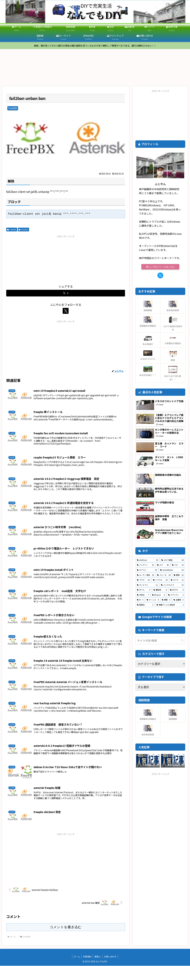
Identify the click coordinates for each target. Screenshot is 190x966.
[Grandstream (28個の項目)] (172, 570)
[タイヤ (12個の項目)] (177, 580)
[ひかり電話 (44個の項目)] (172, 560)
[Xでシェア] (65, 293)
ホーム (77, 956)
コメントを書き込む (65, 927)
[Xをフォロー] (66, 311)
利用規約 (87, 956)
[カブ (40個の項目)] (163, 565)
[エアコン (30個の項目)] (147, 570)
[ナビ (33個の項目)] (178, 565)
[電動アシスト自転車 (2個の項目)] (170, 605)
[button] (182, 640)
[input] (160, 640)
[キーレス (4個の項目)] (152, 600)
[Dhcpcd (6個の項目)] (158, 595)
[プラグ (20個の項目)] (143, 580)
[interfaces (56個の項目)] (147, 560)
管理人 (98, 956)
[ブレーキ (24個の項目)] (164, 575)
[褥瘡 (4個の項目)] (166, 600)
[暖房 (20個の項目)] (178, 575)
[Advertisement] (65, 259)
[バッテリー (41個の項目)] (145, 565)
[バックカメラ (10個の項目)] (172, 585)
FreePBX (11, 229)
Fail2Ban (23, 229)
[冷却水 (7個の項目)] (143, 595)
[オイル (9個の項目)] (144, 590)
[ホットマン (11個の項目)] (147, 585)
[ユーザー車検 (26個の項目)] (145, 575)
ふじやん (160, 184)
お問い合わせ (110, 956)
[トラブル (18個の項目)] (160, 580)
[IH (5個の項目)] (140, 600)
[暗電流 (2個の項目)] (145, 605)
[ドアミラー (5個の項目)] (176, 595)
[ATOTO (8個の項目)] (177, 590)
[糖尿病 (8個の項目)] (160, 590)
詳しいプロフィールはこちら (160, 267)
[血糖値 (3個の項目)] (178, 600)
